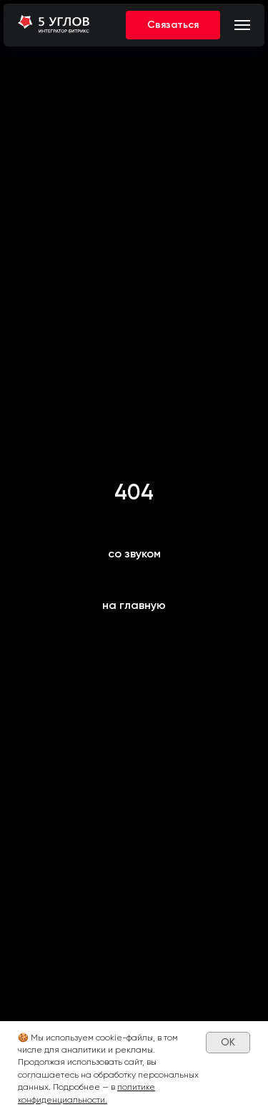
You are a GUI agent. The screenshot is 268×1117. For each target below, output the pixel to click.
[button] (173, 25)
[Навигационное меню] (242, 25)
